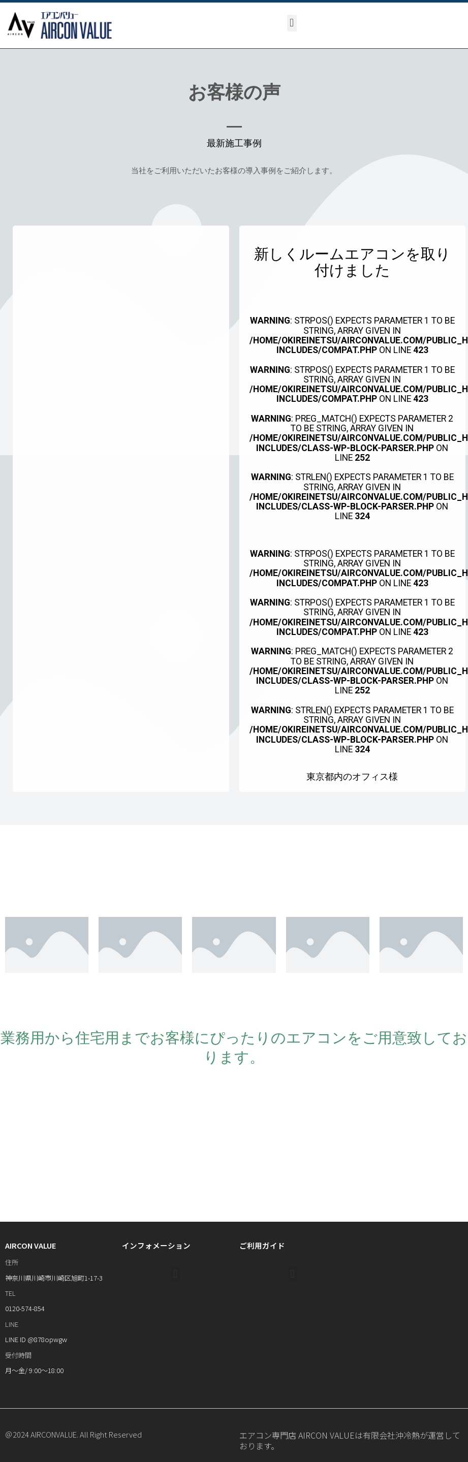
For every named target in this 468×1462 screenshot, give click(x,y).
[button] (292, 23)
